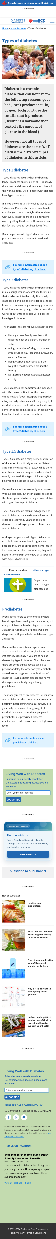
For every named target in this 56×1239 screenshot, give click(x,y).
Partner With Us (28, 854)
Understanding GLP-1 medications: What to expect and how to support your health (39, 1021)
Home (5, 28)
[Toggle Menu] (52, 21)
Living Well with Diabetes (25, 774)
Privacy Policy (17, 1232)
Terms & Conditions (35, 1232)
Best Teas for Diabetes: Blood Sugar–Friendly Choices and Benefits (40, 934)
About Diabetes (18, 28)
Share (28, 1182)
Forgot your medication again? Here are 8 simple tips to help (40, 963)
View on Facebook (13, 1182)
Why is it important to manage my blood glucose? (39, 991)
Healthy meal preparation (35, 904)
